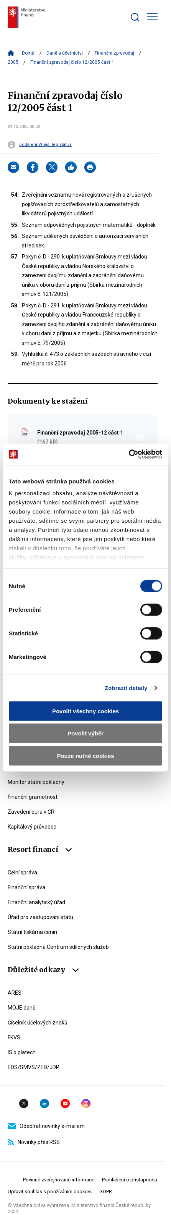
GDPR (105, 1191)
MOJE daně (21, 1008)
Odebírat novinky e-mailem (46, 1126)
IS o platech (22, 1052)
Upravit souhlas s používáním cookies (50, 1191)
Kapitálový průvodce (32, 827)
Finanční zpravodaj (114, 53)
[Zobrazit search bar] (135, 17)
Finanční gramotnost (33, 797)
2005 (13, 62)
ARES (14, 993)
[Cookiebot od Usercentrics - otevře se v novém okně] (128, 454)
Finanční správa (26, 887)
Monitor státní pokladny (36, 782)
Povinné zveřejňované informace (58, 1180)
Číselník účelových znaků (37, 1023)
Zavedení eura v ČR (31, 812)
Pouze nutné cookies (85, 755)
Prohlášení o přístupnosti (129, 1180)
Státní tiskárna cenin (32, 932)
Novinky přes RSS (34, 1142)
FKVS (14, 1037)
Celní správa (22, 872)
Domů (28, 53)
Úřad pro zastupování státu (40, 917)
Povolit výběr (85, 733)
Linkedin (44, 1103)
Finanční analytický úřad (36, 902)
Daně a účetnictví (64, 53)
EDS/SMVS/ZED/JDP (33, 1067)
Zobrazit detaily (126, 688)
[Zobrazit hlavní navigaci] (152, 16)
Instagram (85, 1103)
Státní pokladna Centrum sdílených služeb (58, 947)
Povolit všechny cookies (85, 711)
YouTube (65, 1103)
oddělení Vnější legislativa (45, 144)
